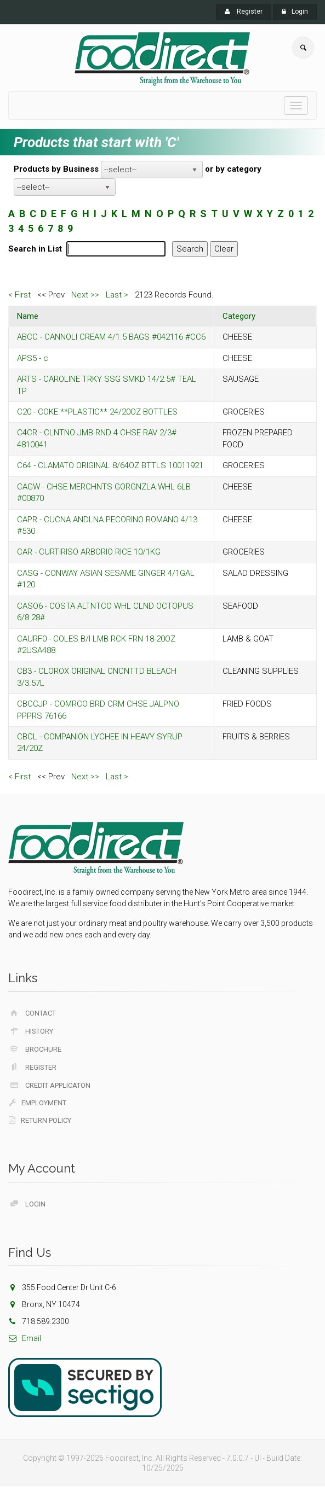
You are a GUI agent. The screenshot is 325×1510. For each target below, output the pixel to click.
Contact (32, 1012)
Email (24, 1338)
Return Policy (40, 1120)
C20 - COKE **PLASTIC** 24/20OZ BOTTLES (97, 412)
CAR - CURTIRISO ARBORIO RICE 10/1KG (89, 552)
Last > (117, 295)
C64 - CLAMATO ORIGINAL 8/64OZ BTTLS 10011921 (110, 465)
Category (239, 316)
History (31, 1031)
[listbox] (152, 169)
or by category (233, 169)
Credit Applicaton (49, 1085)
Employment (37, 1103)
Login (295, 11)
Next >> (85, 295)
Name (27, 316)
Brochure (35, 1049)
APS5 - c (32, 358)
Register (244, 11)
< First (19, 295)
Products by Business (56, 169)
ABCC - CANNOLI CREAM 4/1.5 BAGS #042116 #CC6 (111, 337)
